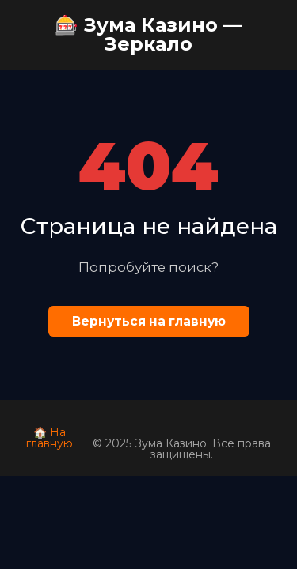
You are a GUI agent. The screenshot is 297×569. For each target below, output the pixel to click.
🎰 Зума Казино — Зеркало (148, 34)
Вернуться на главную (149, 321)
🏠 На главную (49, 438)
